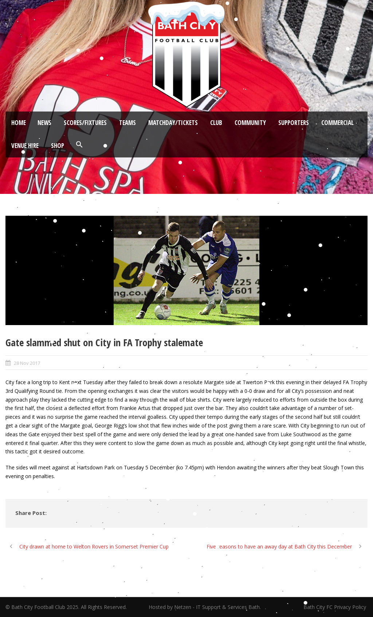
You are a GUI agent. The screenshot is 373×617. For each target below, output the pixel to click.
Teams (127, 122)
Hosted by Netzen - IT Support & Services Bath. (205, 607)
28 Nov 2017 (27, 363)
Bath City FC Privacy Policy (335, 607)
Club (216, 122)
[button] (79, 144)
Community (250, 122)
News (44, 122)
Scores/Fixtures (85, 122)
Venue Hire (25, 145)
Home (18, 122)
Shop (57, 145)
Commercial (337, 122)
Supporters (293, 122)
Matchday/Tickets (173, 122)
